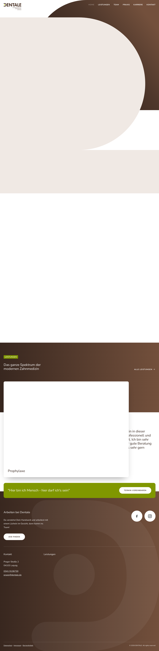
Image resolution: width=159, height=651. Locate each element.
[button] (66, 423)
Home (91, 5)
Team (116, 5)
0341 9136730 (11, 571)
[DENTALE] (12, 6)
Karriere (138, 5)
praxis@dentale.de (13, 574)
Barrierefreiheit (28, 645)
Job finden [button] (14, 537)
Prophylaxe (16, 471)
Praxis (126, 5)
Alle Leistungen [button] (144, 369)
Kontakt (151, 5)
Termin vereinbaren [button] (135, 490)
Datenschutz (8, 645)
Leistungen (104, 5)
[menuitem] (92, 4)
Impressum (17, 645)
